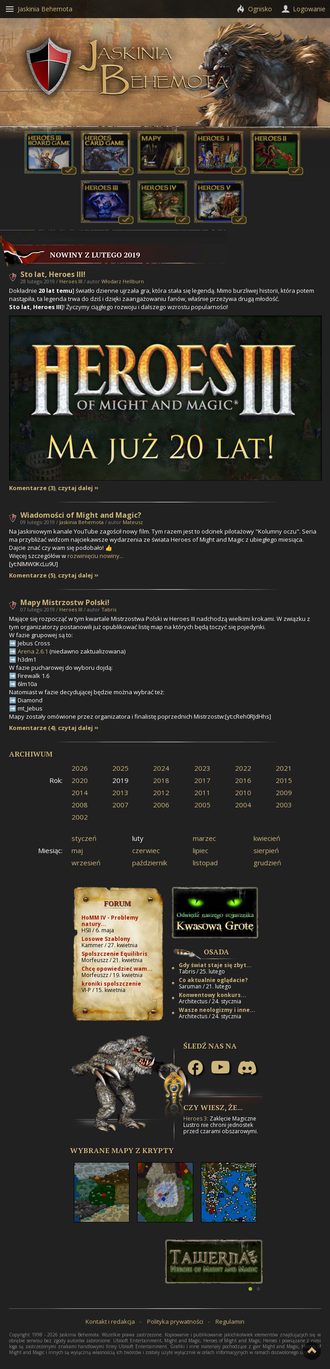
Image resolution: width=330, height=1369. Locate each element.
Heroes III (70, 281)
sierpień (266, 850)
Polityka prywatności (175, 1321)
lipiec (200, 850)
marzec (204, 838)
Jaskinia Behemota (81, 522)
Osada (216, 952)
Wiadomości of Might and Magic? (80, 515)
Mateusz (133, 522)
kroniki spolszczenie (111, 983)
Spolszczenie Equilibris (114, 954)
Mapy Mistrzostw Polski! (65, 602)
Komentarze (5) (32, 575)
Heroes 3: (195, 1118)
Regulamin (229, 1321)
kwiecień (266, 838)
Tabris (108, 609)
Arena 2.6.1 (33, 651)
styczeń (84, 838)
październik (149, 862)
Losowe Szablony (105, 939)
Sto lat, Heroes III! (53, 274)
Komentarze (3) (32, 488)
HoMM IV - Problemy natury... (110, 921)
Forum (117, 903)
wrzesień (86, 862)
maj (77, 850)
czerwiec (146, 850)
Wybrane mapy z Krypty (122, 1150)
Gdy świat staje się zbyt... (215, 965)
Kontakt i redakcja (110, 1321)
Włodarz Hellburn (122, 281)
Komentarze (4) (32, 728)
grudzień (267, 862)
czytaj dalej (75, 488)
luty (137, 838)
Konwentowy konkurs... (212, 995)
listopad (205, 862)
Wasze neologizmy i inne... (217, 1010)
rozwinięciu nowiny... (95, 556)
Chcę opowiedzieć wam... (117, 969)
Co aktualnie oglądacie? (213, 980)
